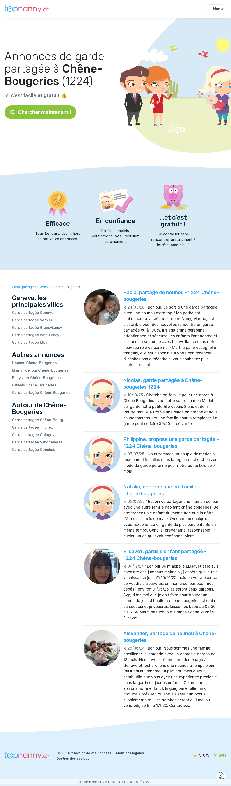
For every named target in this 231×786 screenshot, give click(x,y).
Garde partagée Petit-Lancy (35, 335)
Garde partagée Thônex (32, 427)
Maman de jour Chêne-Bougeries (40, 370)
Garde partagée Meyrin (32, 342)
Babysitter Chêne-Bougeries (36, 377)
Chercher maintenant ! (40, 112)
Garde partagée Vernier (32, 320)
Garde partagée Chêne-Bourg (37, 420)
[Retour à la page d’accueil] (27, 9)
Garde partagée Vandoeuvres (37, 442)
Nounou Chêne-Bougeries (34, 363)
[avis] (202, 756)
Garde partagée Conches (33, 449)
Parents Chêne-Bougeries (34, 385)
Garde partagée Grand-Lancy (37, 327)
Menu (215, 9)
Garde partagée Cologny (33, 434)
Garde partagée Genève (32, 312)
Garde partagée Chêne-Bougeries (41, 392)
